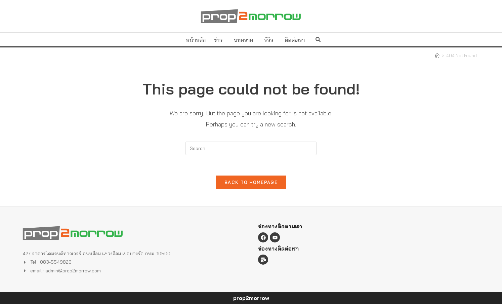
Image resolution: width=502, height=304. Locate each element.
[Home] (437, 55)
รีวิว (270, 39)
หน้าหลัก (196, 39)
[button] (318, 39)
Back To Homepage (251, 182)
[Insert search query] (251, 148)
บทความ (245, 39)
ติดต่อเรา (295, 39)
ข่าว (220, 39)
